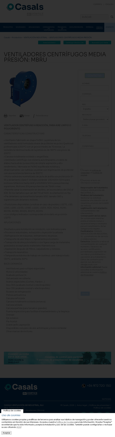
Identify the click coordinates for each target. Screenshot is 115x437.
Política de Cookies (65, 422)
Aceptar (6, 433)
